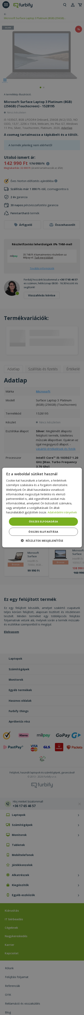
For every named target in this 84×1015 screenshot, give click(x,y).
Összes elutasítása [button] (43, 531)
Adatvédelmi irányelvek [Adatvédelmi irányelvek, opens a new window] (62, 512)
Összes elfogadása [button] (43, 521)
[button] (42, 540)
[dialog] (42, 507)
